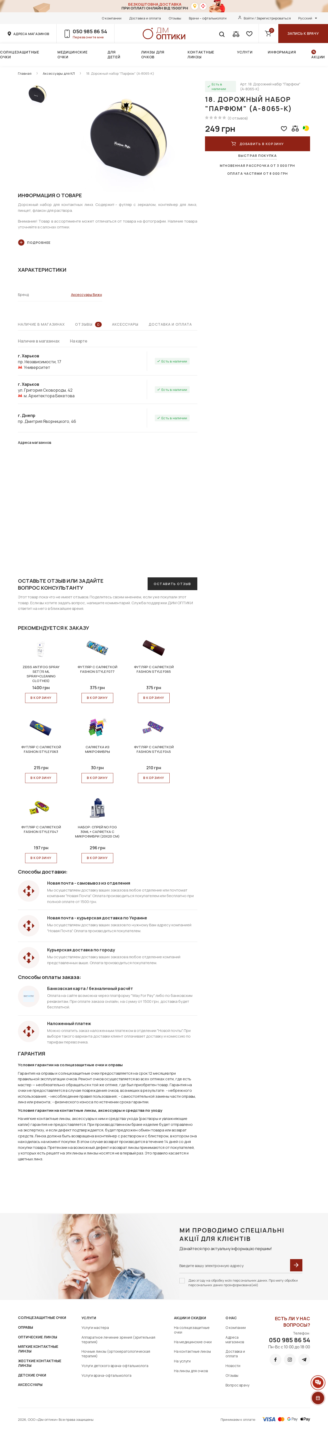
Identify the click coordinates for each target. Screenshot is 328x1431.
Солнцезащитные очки (19, 54)
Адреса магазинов (234, 1339)
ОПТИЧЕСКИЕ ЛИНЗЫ (37, 1337)
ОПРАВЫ (25, 1327)
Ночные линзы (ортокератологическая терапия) (115, 1353)
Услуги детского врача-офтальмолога (114, 1365)
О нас (231, 1317)
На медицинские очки (193, 1341)
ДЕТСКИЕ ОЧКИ (32, 1375)
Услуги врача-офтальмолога (106, 1375)
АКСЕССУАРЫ (30, 1384)
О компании (111, 18)
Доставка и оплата (145, 18)
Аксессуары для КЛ (59, 73)
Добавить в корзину (257, 143)
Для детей (113, 54)
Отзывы (175, 18)
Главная (25, 73)
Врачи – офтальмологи (208, 18)
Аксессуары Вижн (86, 294)
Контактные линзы (201, 54)
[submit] (296, 1265)
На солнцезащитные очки (192, 1330)
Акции (318, 56)
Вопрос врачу (237, 1385)
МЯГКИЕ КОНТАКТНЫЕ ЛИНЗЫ (38, 1348)
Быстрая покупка (257, 155)
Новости (232, 1365)
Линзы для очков (153, 54)
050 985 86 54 (90, 31)
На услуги (182, 1361)
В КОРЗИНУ (41, 698)
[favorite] (248, 33)
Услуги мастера (95, 1327)
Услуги (244, 52)
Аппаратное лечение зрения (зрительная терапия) (118, 1339)
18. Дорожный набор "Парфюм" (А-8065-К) (120, 73)
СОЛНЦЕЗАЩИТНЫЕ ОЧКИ (42, 1317)
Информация (282, 52)
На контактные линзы (192, 1351)
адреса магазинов (31, 33)
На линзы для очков (191, 1370)
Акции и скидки (190, 1317)
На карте (78, 341)
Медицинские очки (72, 54)
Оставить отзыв (172, 583)
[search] (221, 33)
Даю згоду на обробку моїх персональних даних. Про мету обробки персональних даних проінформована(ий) (243, 1282)
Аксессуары (125, 324)
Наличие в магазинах (41, 324)
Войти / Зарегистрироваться (267, 18)
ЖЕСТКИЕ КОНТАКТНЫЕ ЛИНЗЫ (39, 1363)
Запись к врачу (303, 33)
